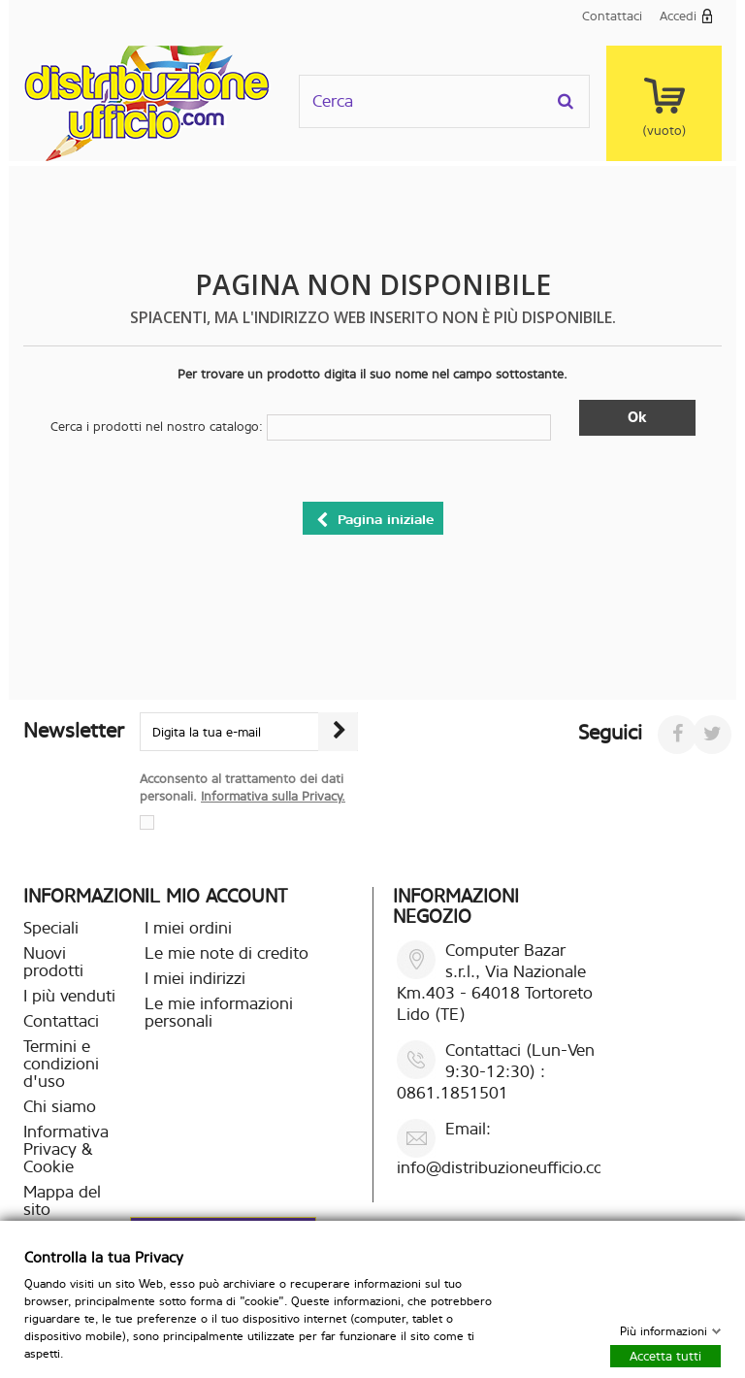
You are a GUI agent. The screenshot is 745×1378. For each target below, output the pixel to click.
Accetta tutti (665, 1355)
